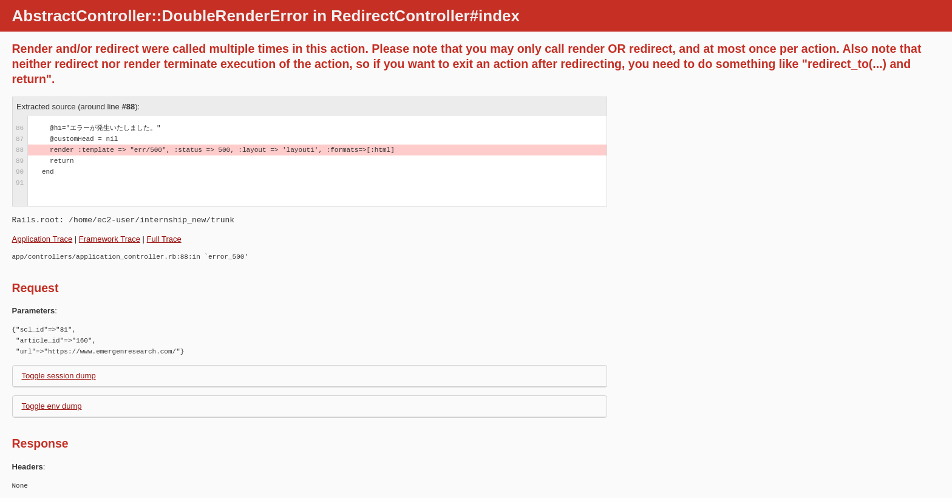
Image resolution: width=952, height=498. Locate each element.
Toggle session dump (59, 375)
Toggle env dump (52, 406)
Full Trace (164, 239)
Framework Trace (109, 239)
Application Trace (42, 239)
